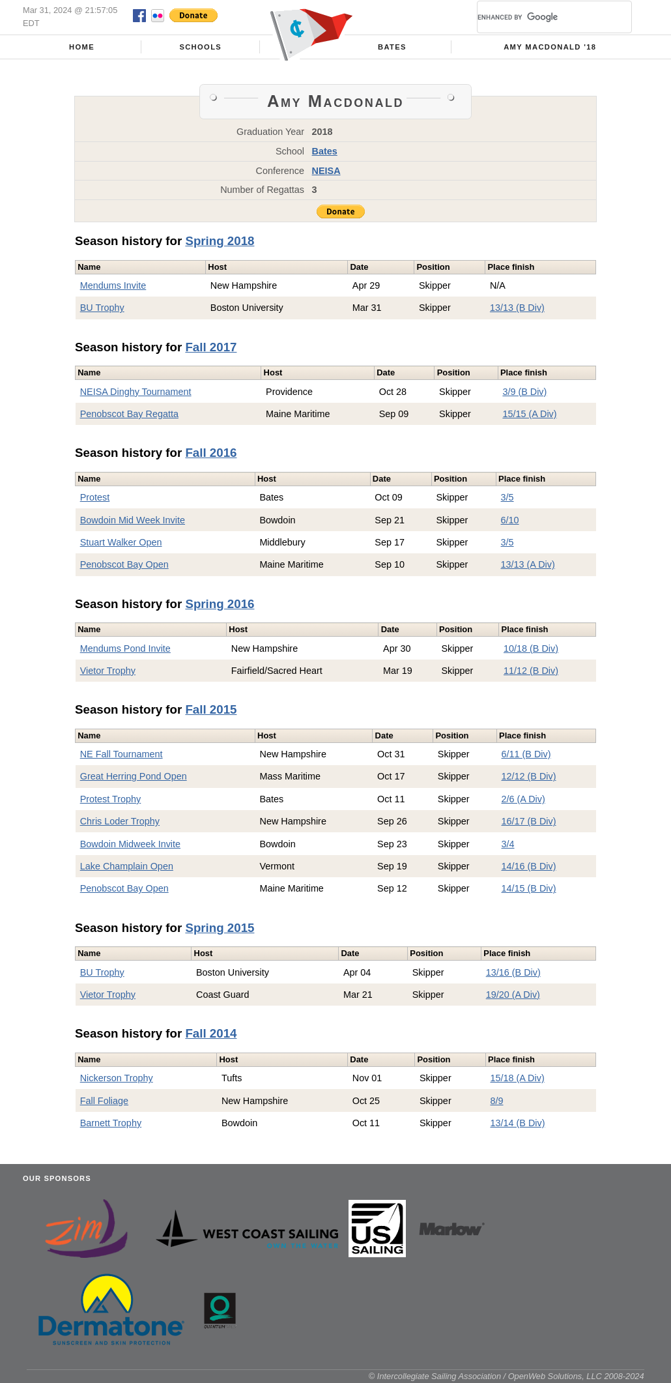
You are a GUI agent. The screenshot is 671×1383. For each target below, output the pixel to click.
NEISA (326, 171)
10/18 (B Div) (531, 648)
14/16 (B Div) (529, 866)
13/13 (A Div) (528, 564)
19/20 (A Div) (513, 994)
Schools (200, 47)
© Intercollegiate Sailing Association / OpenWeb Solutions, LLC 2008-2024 (506, 1376)
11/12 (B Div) (531, 670)
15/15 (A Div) (529, 414)
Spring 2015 (219, 928)
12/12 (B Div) (529, 776)
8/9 (497, 1101)
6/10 (510, 520)
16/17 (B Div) (529, 821)
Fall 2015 (210, 709)
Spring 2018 (219, 241)
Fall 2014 (210, 1033)
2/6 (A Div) (523, 799)
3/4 (508, 844)
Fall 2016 (210, 452)
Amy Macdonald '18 (550, 47)
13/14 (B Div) (518, 1123)
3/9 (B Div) (524, 391)
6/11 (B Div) (526, 754)
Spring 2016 (219, 604)
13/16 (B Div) (513, 972)
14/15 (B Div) (529, 888)
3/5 (507, 497)
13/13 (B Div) (517, 307)
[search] (539, 17)
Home (81, 47)
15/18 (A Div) (518, 1078)
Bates (392, 47)
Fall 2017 (210, 347)
